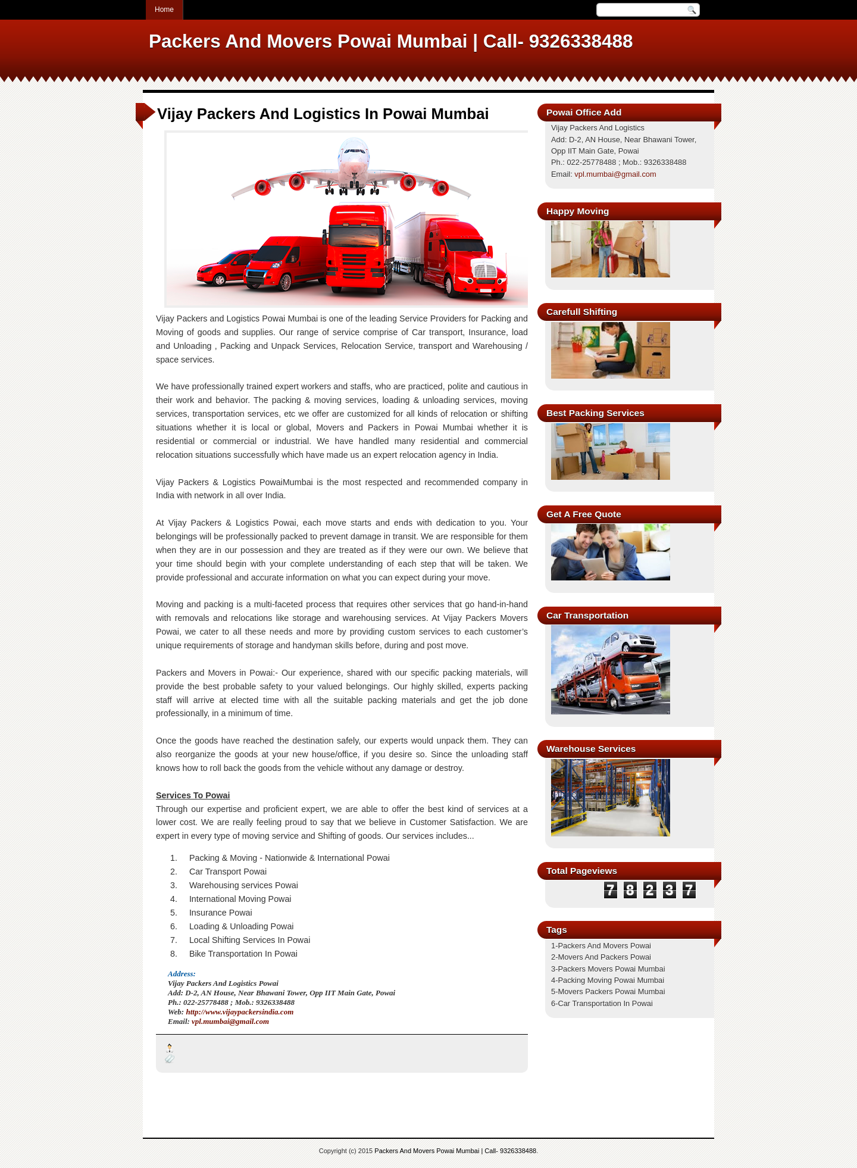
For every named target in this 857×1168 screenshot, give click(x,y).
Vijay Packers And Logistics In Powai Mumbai (323, 113)
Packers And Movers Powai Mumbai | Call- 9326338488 (455, 1150)
